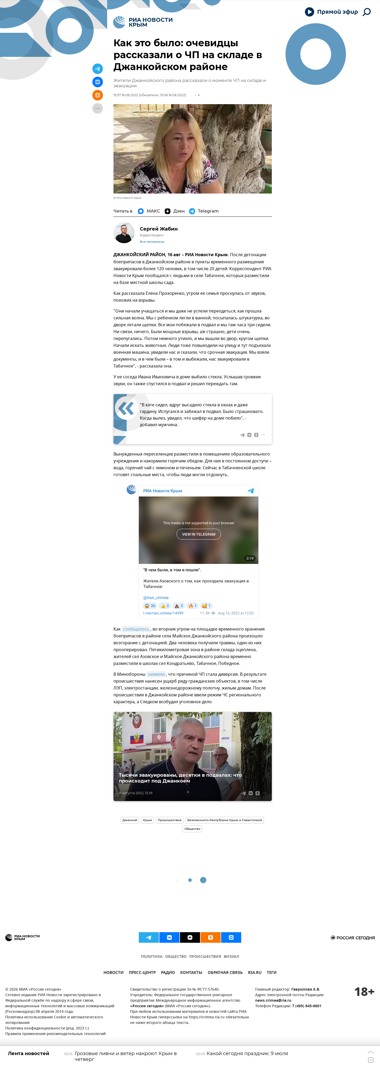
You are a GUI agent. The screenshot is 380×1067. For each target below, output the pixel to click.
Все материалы (152, 241)
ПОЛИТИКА (152, 957)
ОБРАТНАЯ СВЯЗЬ (225, 973)
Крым (147, 820)
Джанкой (129, 820)
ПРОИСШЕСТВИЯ (205, 957)
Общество (192, 829)
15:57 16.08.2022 (125, 95)
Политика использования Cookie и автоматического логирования (54, 1020)
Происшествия (170, 820)
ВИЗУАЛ (231, 957)
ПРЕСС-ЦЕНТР (142, 973)
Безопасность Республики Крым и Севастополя (224, 820)
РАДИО (168, 973)
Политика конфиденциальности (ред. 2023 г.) (47, 1028)
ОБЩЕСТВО (176, 957)
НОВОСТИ (113, 973)
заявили (156, 674)
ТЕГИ (272, 973)
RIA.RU (255, 973)
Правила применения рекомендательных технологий (55, 1034)
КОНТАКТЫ (191, 973)
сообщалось (136, 629)
